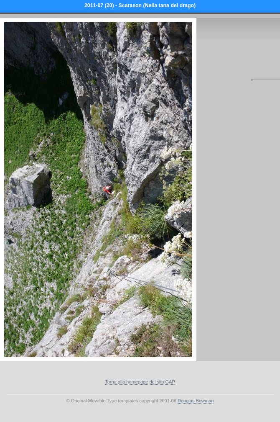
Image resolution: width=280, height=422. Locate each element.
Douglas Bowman (196, 400)
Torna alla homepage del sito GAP (140, 381)
